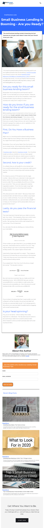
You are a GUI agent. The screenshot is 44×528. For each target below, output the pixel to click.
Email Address (6, 376)
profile (27, 356)
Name (4, 370)
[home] (8, 3)
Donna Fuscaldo (31, 72)
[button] (41, 3)
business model (22, 152)
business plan (8, 152)
